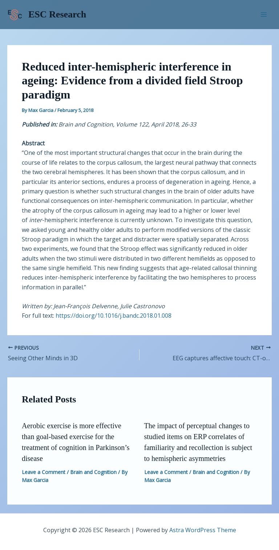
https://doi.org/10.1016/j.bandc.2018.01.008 (113, 316)
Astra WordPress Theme (202, 530)
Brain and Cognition (93, 472)
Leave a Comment (43, 472)
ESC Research (57, 14)
